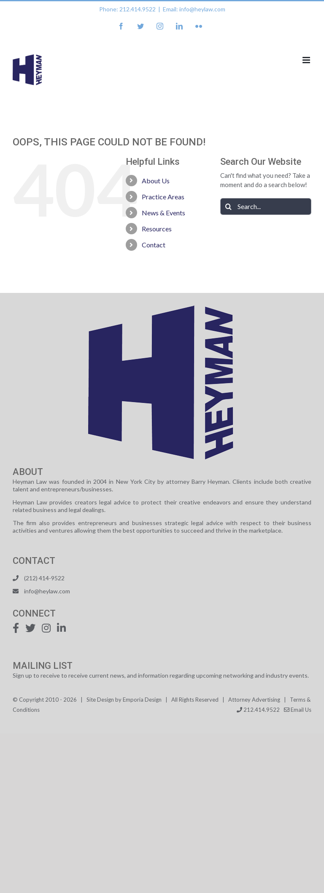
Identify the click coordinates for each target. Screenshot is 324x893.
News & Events (163, 213)
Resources (157, 229)
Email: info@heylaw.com (194, 9)
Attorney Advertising (254, 699)
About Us (156, 181)
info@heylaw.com (47, 591)
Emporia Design (142, 699)
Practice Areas (163, 197)
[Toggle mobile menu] (306, 60)
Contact (153, 245)
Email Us (297, 709)
